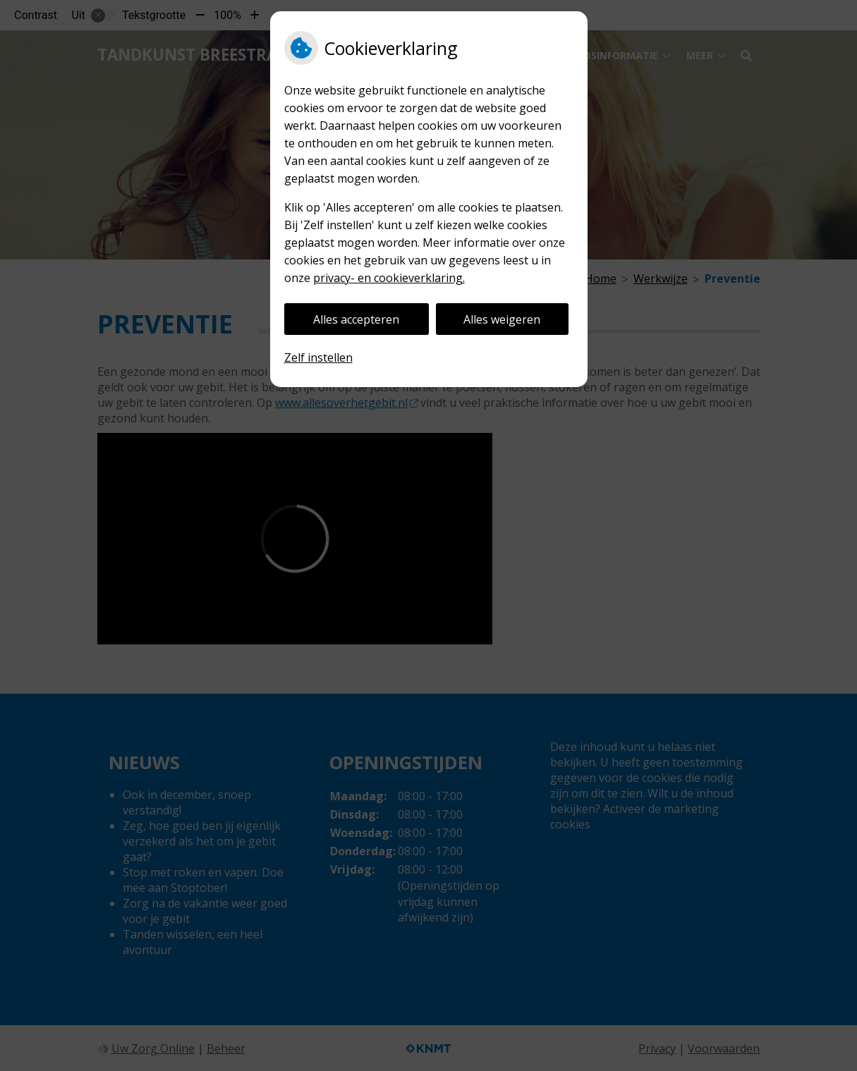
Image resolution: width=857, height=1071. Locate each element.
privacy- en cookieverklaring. (389, 278)
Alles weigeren (501, 319)
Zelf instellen (318, 357)
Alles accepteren (356, 319)
